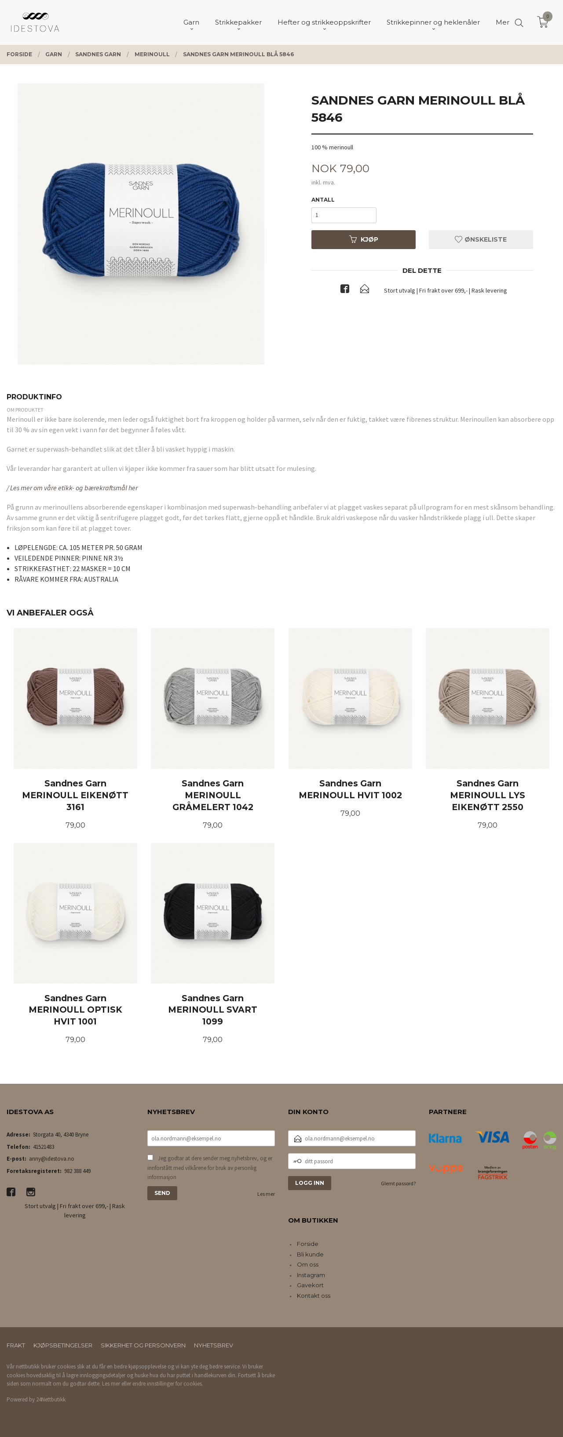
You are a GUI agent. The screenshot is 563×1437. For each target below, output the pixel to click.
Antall (323, 199)
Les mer (266, 1194)
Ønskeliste (481, 239)
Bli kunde (310, 1254)
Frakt (16, 1345)
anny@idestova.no (51, 1158)
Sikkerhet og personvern (143, 1345)
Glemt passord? (398, 1183)
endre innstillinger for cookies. (167, 1383)
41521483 (43, 1147)
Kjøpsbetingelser (62, 1345)
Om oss (307, 1264)
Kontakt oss (313, 1295)
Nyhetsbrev (213, 1345)
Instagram (311, 1274)
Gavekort (310, 1285)
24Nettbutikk (51, 1399)
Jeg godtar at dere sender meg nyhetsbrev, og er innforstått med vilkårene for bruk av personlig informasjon (209, 1168)
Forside (307, 1243)
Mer (502, 22)
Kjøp (363, 239)
